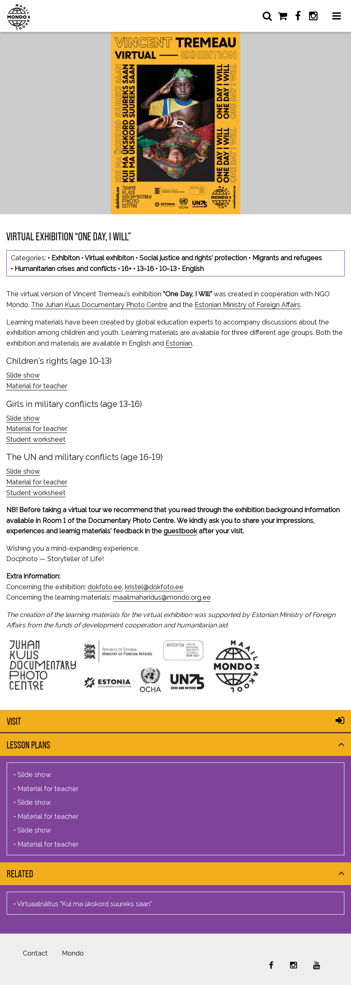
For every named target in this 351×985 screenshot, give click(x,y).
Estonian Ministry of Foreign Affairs (247, 305)
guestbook (180, 531)
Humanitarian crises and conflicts (65, 269)
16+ (127, 269)
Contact (35, 953)
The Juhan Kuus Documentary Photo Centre (99, 305)
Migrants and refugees (287, 258)
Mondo (73, 953)
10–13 (167, 269)
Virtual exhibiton (109, 258)
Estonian (179, 343)
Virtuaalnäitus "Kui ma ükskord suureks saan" (84, 904)
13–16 (145, 269)
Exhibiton (65, 258)
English (193, 269)
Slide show (23, 375)
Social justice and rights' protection (193, 258)
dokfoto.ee (105, 587)
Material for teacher (36, 386)
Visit (14, 721)
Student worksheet (36, 439)
